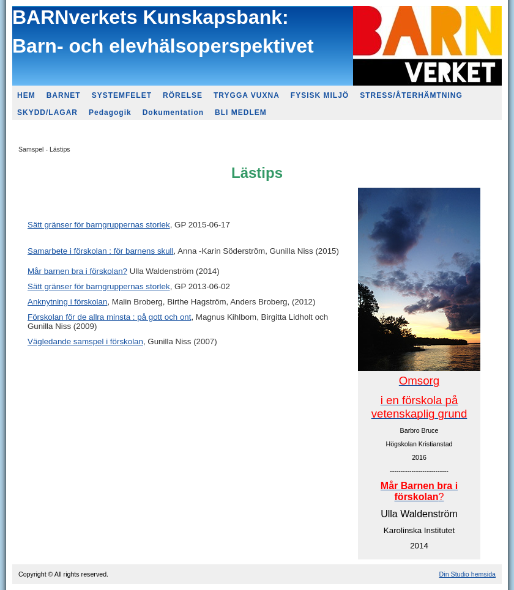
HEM (26, 95)
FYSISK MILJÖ (320, 95)
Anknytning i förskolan (67, 301)
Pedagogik (110, 112)
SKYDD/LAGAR (47, 112)
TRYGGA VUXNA (247, 95)
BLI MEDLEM (241, 112)
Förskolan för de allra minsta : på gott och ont (109, 317)
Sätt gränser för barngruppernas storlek (99, 224)
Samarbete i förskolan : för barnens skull (101, 251)
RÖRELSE (183, 95)
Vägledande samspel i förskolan (85, 341)
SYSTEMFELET (122, 95)
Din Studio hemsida (467, 574)
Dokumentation (173, 112)
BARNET (64, 95)
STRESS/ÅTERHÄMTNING (411, 95)
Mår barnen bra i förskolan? (77, 271)
